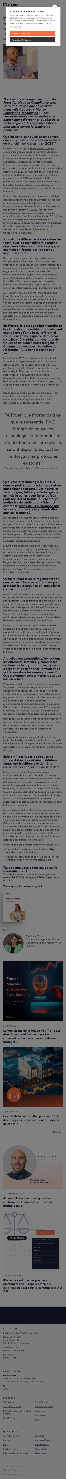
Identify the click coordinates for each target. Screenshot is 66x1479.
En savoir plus (15, 27)
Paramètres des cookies (21, 40)
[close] (54, 6)
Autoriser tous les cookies (21, 33)
